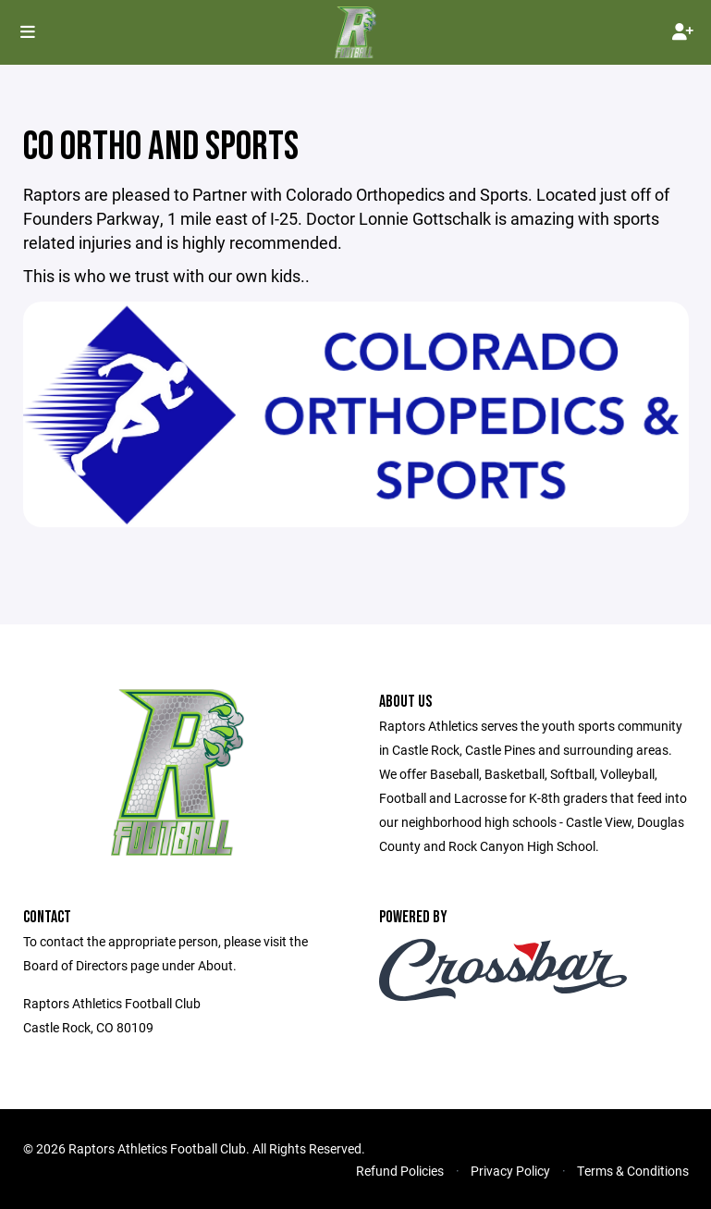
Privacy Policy (510, 1170)
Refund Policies (400, 1170)
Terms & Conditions (633, 1170)
